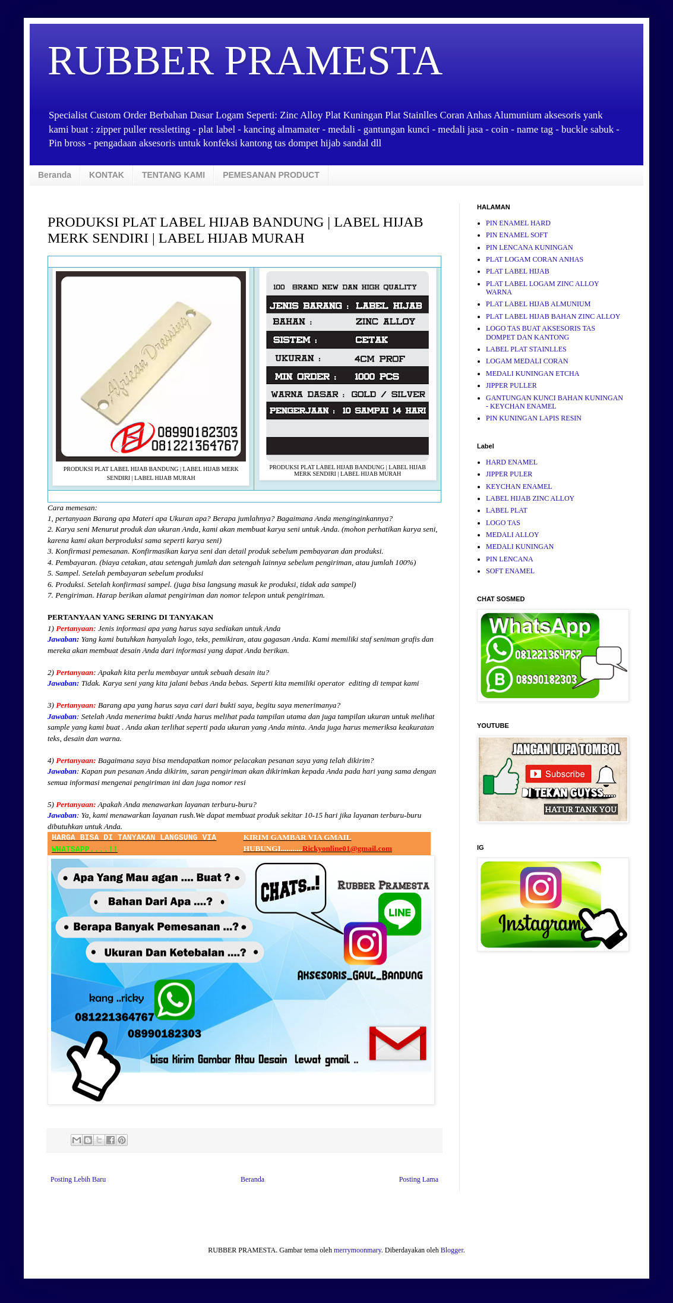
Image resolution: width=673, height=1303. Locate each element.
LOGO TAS (503, 523)
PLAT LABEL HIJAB (517, 271)
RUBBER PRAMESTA (245, 60)
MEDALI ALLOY (512, 534)
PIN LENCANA (509, 559)
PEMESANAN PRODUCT (271, 175)
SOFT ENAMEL (510, 571)
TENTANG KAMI (173, 175)
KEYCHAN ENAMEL (519, 486)
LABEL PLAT (506, 510)
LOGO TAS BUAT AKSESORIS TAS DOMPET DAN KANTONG (540, 332)
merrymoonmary (357, 1250)
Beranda (54, 175)
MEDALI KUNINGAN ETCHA (532, 373)
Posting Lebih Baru (78, 1179)
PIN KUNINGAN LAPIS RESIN (534, 418)
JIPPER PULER (509, 474)
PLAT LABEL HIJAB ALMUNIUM (538, 304)
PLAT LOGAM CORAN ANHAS (534, 259)
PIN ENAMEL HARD (518, 223)
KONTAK (106, 175)
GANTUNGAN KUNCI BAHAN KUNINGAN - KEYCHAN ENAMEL (554, 402)
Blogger (452, 1250)
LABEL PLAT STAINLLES (526, 349)
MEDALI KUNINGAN (520, 546)
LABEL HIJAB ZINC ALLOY (530, 498)
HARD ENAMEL (512, 462)
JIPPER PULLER (511, 385)
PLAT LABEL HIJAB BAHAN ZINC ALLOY (553, 316)
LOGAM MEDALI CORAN (527, 361)
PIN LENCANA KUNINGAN (529, 247)
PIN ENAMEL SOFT (517, 235)
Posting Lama (418, 1179)
